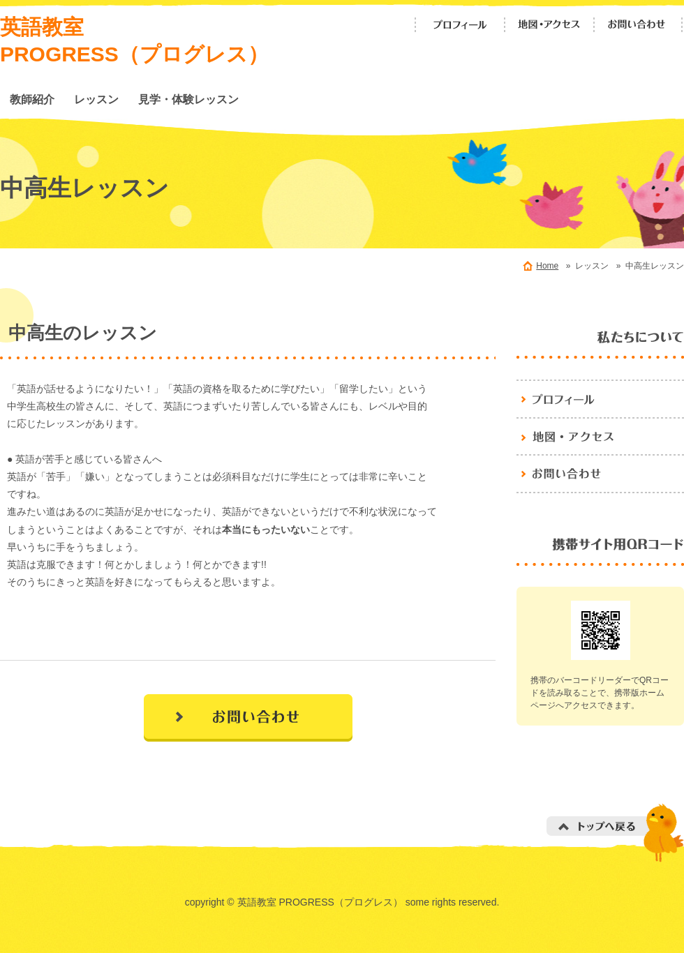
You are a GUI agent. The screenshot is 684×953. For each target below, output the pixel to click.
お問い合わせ (638, 24)
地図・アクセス (549, 24)
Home (547, 266)
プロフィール (460, 24)
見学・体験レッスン (188, 99)
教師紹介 (32, 99)
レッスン (96, 99)
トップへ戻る (615, 832)
